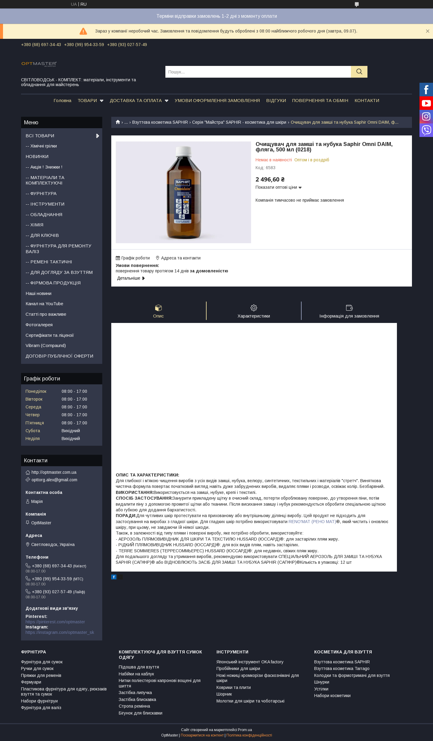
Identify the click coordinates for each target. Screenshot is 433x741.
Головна (62, 100)
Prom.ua (245, 730)
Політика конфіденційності (249, 735)
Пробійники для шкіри (238, 668)
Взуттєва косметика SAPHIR (160, 122)
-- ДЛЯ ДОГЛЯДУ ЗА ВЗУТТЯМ (59, 272)
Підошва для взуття (139, 667)
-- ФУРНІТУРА (41, 193)
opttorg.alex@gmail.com (54, 479)
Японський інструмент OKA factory (250, 661)
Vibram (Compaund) (46, 345)
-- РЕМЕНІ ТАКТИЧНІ (49, 261)
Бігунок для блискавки (140, 713)
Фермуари (31, 682)
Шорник (224, 694)
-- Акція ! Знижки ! (44, 166)
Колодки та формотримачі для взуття (352, 675)
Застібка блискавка (137, 699)
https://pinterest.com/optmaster (55, 621)
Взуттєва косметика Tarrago (342, 668)
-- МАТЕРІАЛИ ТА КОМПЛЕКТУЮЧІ (45, 180)
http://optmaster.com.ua (54, 472)
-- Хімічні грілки (41, 145)
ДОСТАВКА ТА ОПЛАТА (136, 100)
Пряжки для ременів (41, 675)
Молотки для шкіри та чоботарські (250, 701)
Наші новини (38, 293)
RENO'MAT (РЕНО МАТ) (312, 521)
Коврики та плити (233, 687)
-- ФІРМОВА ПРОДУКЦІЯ (53, 282)
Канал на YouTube (44, 303)
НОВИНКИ (37, 156)
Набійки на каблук (136, 673)
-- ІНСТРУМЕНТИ (45, 203)
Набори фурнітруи (39, 701)
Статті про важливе (46, 314)
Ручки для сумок (37, 668)
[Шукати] (359, 72)
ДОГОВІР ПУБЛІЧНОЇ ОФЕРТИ (59, 355)
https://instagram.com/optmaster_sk (60, 632)
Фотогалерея (39, 324)
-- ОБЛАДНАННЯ (44, 214)
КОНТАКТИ (367, 100)
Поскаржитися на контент (202, 735)
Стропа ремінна (134, 706)
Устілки (321, 689)
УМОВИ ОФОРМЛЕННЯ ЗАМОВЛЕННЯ (217, 100)
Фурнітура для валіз (41, 707)
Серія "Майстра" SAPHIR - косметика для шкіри (239, 122)
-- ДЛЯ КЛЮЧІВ (42, 235)
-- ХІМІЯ (34, 224)
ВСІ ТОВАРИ (40, 135)
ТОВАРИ (87, 100)
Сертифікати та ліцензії (50, 335)
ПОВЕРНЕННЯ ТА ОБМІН (320, 100)
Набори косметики (332, 695)
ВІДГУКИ (276, 100)
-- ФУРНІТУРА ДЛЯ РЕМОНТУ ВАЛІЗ (58, 248)
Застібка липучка (135, 692)
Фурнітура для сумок (42, 661)
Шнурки (321, 682)
